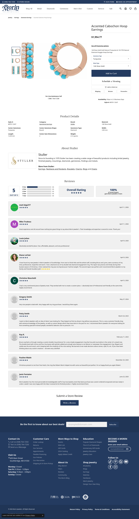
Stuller (73, 124)
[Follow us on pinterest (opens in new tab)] (115, 461)
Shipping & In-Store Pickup (43, 463)
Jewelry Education (89, 451)
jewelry (10, 17)
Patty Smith (24, 313)
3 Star (24, 191)
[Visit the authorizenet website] (85, 497)
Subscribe (112, 424)
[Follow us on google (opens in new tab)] (121, 461)
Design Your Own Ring (91, 484)
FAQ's (60, 469)
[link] (8, 2)
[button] (120, 8)
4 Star (24, 189)
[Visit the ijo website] (76, 497)
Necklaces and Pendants (56, 169)
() (53, 187)
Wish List (61, 445)
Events (60, 442)
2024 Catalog (63, 451)
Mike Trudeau (25, 221)
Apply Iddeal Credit (65, 454)
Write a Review (69, 402)
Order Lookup (38, 442)
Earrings (16, 17)
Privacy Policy (87, 509)
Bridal (39, 8)
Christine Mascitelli (27, 278)
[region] (54, 60)
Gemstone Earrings (26, 17)
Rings (85, 169)
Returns (110, 91)
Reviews (61, 472)
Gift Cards (62, 448)
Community (62, 475)
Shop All (29, 8)
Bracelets (71, 169)
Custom (90, 8)
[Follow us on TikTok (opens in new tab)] (110, 461)
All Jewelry (87, 466)
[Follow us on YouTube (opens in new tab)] (126, 461)
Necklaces (86, 478)
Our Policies (37, 457)
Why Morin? (62, 466)
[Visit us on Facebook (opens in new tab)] (110, 467)
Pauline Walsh (25, 357)
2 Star (24, 193)
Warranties (124, 91)
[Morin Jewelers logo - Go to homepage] (10, 9)
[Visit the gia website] (65, 497)
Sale (110, 8)
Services (101, 8)
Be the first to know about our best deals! (42, 424)
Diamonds (51, 8)
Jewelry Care (87, 454)
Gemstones (64, 8)
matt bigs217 (25, 205)
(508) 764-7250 (53, 98)
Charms (79, 169)
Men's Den (78, 8)
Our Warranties (38, 460)
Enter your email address (118, 445)
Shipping (97, 91)
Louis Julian (24, 238)
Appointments (38, 451)
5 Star (24, 187)
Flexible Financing (39, 454)
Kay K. (22, 334)
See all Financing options (100, 46)
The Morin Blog (63, 478)
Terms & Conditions (102, 509)
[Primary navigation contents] (69, 9)
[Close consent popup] (42, 515)
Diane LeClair (25, 255)
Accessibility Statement (121, 509)
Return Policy (75, 509)
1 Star (24, 196)
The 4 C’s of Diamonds (91, 445)
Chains (94, 169)
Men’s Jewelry (88, 481)
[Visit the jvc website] (54, 497)
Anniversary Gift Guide (91, 448)
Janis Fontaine (25, 374)
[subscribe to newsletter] (127, 449)
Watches (86, 475)
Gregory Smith (25, 297)
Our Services (37, 448)
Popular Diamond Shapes (92, 442)
